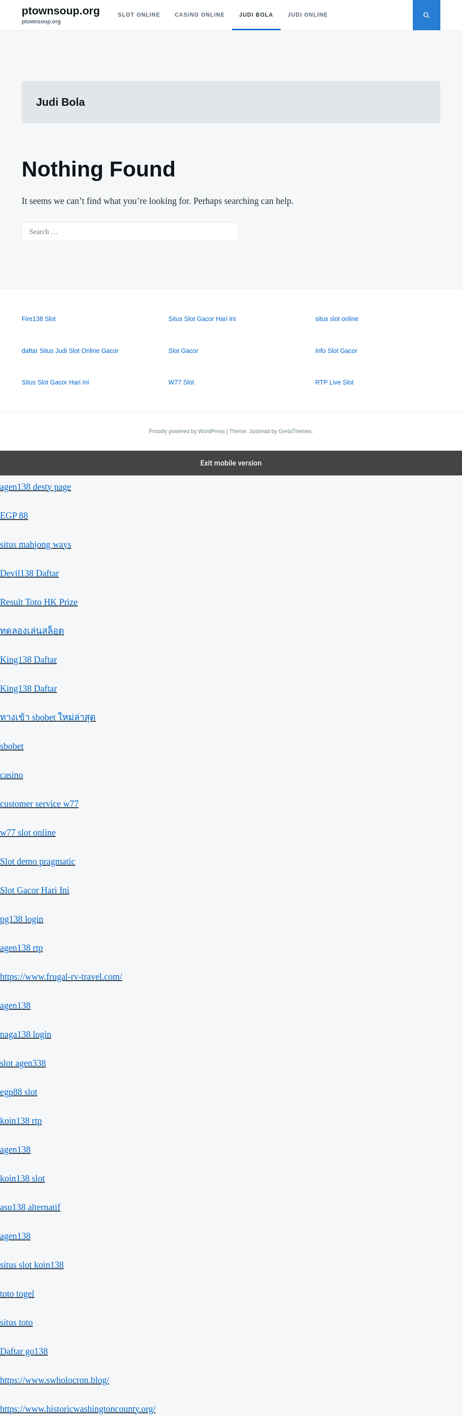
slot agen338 (23, 1063)
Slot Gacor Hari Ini (34, 890)
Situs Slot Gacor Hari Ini (202, 318)
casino (11, 775)
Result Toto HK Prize (39, 602)
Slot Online (139, 15)
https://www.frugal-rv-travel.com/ (61, 977)
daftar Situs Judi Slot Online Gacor (70, 350)
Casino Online (200, 15)
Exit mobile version (231, 463)
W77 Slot (181, 382)
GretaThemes (294, 431)
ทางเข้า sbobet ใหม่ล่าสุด (48, 717)
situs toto (16, 1322)
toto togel (17, 1293)
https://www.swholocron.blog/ (54, 1380)
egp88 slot (18, 1092)
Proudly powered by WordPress (187, 431)
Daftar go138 (24, 1351)
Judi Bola (256, 15)
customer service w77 (39, 804)
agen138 (15, 1005)
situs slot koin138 (32, 1265)
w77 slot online (27, 832)
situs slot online (337, 318)
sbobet (11, 746)
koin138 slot (22, 1178)
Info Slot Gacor (336, 350)
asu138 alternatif (30, 1207)
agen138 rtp (21, 948)
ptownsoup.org (61, 11)
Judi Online (308, 15)
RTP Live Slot (334, 382)
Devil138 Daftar (29, 573)
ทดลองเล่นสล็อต (32, 631)
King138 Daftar (28, 660)
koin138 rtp (21, 1121)
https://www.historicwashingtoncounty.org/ (78, 1409)
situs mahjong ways (35, 544)
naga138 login (25, 1034)
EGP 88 (14, 515)
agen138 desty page (35, 487)
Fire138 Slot (38, 318)
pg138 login (21, 919)
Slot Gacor (183, 350)
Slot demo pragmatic (37, 861)
